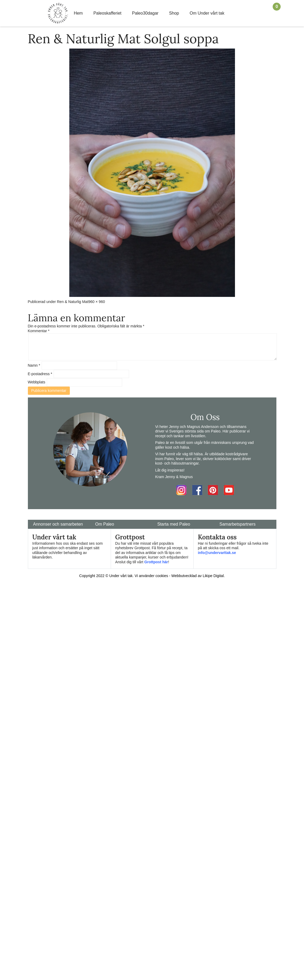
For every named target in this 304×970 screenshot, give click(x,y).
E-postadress (40, 374)
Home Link (57, 13)
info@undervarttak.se (217, 553)
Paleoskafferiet (107, 13)
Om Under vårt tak (207, 13)
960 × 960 (96, 302)
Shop (174, 13)
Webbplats (36, 382)
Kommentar (39, 331)
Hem (78, 13)
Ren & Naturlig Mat (72, 302)
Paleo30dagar (145, 13)
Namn (34, 365)
